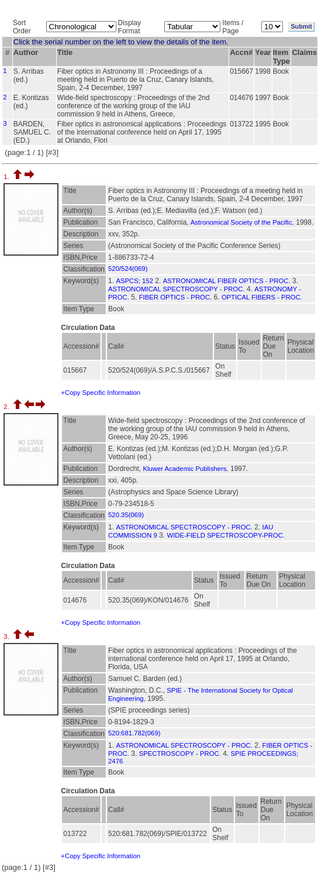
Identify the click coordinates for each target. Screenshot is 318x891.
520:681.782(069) (134, 733)
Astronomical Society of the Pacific (241, 222)
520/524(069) (127, 268)
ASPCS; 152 (134, 280)
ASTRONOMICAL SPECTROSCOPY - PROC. (176, 289)
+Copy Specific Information (100, 392)
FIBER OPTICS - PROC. (175, 297)
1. (7, 176)
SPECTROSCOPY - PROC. (180, 753)
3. (7, 636)
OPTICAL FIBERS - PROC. (262, 297)
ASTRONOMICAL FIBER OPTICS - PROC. (227, 280)
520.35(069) (126, 514)
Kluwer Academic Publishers (184, 468)
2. (7, 406)
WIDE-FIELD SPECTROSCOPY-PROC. (226, 535)
